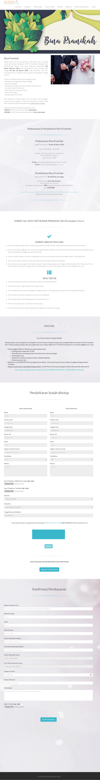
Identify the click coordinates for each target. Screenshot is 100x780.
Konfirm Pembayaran (82, 7)
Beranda (18, 7)
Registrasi (68, 7)
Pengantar (27, 7)
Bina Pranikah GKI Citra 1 (52, 776)
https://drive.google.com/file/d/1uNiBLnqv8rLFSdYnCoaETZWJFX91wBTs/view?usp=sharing (49, 192)
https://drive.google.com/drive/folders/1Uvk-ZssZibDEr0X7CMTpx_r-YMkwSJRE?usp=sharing (49, 370)
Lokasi (94, 7)
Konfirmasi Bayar (48, 719)
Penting (59, 7)
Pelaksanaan (38, 7)
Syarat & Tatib (49, 7)
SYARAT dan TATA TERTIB (53, 523)
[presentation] (48, 534)
